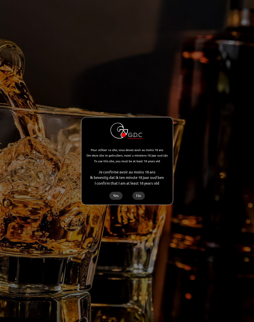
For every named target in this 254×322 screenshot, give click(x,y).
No (138, 196)
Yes (116, 196)
